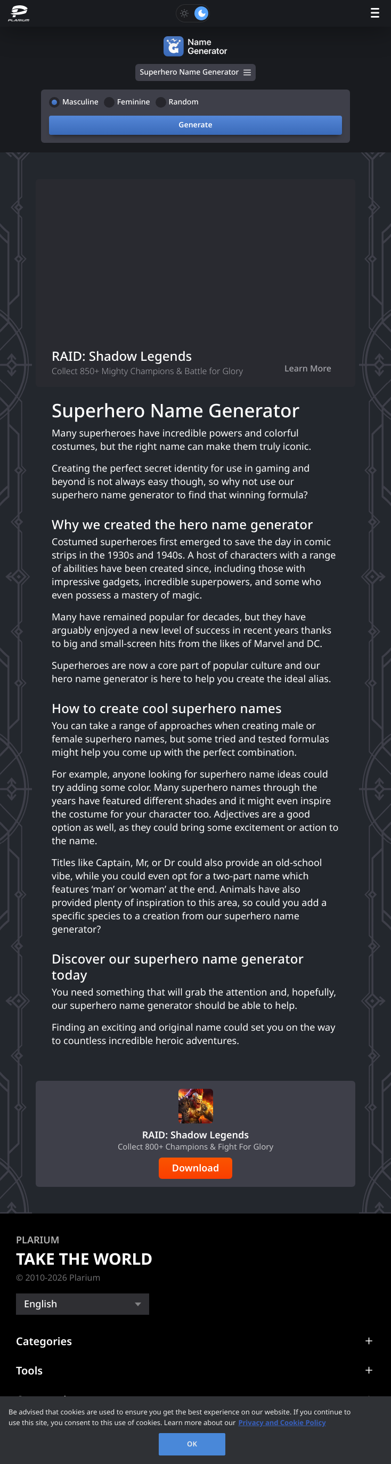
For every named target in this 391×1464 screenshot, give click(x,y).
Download (195, 1168)
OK (192, 1444)
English (40, 1304)
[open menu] (375, 13)
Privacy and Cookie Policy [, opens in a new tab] (281, 1422)
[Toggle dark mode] (193, 13)
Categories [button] (44, 1341)
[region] (195, 1430)
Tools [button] (29, 1370)
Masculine (80, 102)
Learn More (307, 368)
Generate (195, 125)
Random (184, 102)
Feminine (133, 102)
